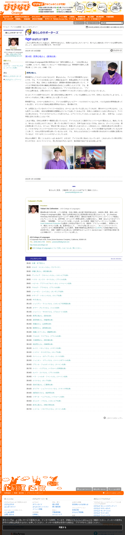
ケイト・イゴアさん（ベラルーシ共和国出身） (50, 368)
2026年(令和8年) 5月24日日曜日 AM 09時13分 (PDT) (106, 27)
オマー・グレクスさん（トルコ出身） (46, 308)
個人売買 (55, 504)
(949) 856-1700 (15, 54)
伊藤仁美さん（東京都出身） (42, 271)
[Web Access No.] (60, 19)
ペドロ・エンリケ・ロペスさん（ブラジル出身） (50, 279)
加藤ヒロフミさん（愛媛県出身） (45, 332)
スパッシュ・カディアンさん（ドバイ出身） (49, 356)
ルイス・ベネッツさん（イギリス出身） (47, 348)
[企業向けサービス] (83, 19)
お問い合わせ (9, 514)
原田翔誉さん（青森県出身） (43, 320)
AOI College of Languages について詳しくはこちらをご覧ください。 (58, 248)
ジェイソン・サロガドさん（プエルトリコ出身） (51, 312)
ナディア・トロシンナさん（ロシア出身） (47, 295)
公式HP (98, 228)
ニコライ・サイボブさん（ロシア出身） (47, 352)
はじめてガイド (10, 507)
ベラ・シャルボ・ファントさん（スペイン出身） (51, 376)
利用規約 (7, 493)
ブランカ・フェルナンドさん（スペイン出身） (50, 364)
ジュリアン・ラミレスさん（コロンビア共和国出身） (52, 304)
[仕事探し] (71, 16)
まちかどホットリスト (41, 507)
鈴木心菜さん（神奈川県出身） (44, 405)
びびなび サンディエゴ (102, 511)
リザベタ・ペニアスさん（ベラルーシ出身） (49, 397)
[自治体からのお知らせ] (21, 16)
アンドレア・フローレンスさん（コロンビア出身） (50, 275)
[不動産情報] (109, 16)
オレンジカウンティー (30, 27)
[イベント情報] (62, 16)
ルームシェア (57, 514)
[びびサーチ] (7, 16)
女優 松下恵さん (38, 263)
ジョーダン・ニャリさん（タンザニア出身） (48, 291)
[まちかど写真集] (36, 19)
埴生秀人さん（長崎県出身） (43, 344)
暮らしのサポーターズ (13, 33)
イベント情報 (37, 509)
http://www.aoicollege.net (39, 245)
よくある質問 (9, 512)
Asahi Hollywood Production (50, 223)
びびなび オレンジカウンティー (105, 506)
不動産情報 (56, 512)
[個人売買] (90, 16)
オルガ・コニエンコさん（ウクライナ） (46, 267)
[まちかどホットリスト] (48, 16)
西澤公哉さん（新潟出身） (42, 316)
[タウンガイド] (35, 16)
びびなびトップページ (13, 79)
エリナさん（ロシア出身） (42, 380)
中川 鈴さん (37, 300)
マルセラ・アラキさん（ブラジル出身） (46, 287)
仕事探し (36, 514)
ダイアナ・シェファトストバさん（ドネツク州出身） (52, 389)
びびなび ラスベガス (101, 513)
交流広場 (75, 510)
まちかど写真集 (77, 512)
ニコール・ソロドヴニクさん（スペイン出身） (13, 67)
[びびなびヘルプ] (72, 19)
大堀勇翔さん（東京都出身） (43, 340)
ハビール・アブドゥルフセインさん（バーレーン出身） (52, 283)
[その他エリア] (96, 19)
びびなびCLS (9, 504)
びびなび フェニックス (102, 515)
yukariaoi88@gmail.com (13, 56)
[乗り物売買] (99, 16)
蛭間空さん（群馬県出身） (42, 328)
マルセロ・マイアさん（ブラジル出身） (47, 336)
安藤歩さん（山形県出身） (42, 324)
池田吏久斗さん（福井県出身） (44, 393)
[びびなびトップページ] (16, 7)
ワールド (6, 27)
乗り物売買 (56, 507)
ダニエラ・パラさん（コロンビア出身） (47, 401)
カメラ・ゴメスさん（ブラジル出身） (46, 372)
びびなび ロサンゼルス (102, 508)
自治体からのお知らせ (80, 504)
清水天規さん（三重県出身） (43, 385)
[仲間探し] (17, 19)
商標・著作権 (19, 493)
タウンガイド (37, 504)
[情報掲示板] (81, 16)
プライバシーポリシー (35, 493)
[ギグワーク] (48, 19)
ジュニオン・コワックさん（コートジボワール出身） (52, 360)
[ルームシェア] (8, 19)
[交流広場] (26, 19)
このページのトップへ (114, 418)
